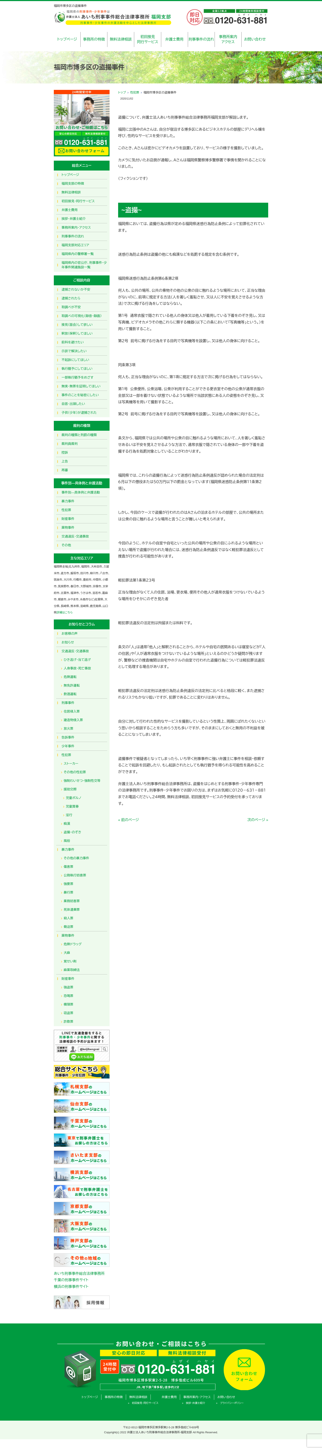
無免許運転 (72, 685)
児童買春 (72, 806)
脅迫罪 (68, 927)
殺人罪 (68, 918)
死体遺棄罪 (72, 909)
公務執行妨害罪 (75, 875)
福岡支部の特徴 (73, 183)
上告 (65, 461)
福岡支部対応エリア (75, 245)
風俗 (67, 841)
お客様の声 (70, 633)
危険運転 (70, 677)
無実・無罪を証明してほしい (81, 386)
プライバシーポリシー (232, 1403)
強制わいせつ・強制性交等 (82, 780)
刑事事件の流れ (201, 39)
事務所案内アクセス (228, 39)
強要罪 (68, 884)
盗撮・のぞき (72, 832)
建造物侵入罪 (73, 720)
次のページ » (257, 820)
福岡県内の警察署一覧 (78, 254)
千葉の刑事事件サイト (71, 1280)
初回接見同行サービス (147, 39)
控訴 (65, 452)
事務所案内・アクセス (76, 227)
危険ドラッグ (73, 944)
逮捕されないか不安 (76, 289)
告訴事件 (68, 737)
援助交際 (70, 789)
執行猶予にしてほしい (77, 368)
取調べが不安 (71, 307)
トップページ (67, 39)
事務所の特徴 (94, 39)
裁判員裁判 (70, 444)
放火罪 (68, 728)
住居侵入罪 (72, 711)
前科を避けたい (73, 342)
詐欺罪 (68, 1021)
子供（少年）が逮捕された (79, 412)
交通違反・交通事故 (75, 536)
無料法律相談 (121, 39)
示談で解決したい (74, 351)
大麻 (67, 953)
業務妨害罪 (72, 901)
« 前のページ (128, 820)
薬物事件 (68, 527)
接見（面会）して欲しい (77, 324)
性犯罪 (134, 92)
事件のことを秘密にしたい (80, 395)
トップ (122, 92)
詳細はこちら (65, 612)
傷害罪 (68, 866)
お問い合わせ (255, 39)
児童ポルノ (73, 798)
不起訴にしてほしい (75, 360)
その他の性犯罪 (75, 772)
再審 (65, 470)
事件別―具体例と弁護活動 (81, 492)
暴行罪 (68, 892)
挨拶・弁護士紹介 (74, 219)
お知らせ (68, 642)
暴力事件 (68, 501)
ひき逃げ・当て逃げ (77, 660)
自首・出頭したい (73, 404)
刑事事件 (68, 703)
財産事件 (68, 519)
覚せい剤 (70, 961)
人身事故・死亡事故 (77, 668)
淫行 (69, 815)
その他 (66, 545)
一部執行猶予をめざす (77, 377)
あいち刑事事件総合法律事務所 (79, 1274)
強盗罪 (68, 987)
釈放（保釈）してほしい (77, 333)
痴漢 (67, 823)
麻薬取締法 (72, 970)
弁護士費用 (174, 39)
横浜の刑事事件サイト (71, 1287)
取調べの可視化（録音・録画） (82, 316)
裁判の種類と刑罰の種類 (79, 435)
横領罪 (68, 1004)
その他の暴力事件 (76, 858)
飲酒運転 (70, 694)
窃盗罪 (68, 1013)
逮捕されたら (71, 298)
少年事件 (68, 746)
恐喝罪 (68, 996)
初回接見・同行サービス (78, 201)
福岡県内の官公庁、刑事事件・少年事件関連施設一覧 (84, 265)
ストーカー (71, 763)
